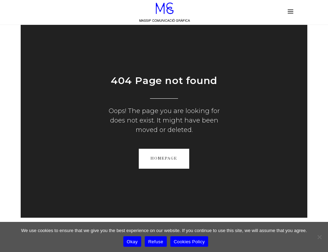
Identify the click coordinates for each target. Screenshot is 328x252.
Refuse (155, 241)
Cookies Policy (189, 241)
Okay (132, 241)
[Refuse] (319, 236)
